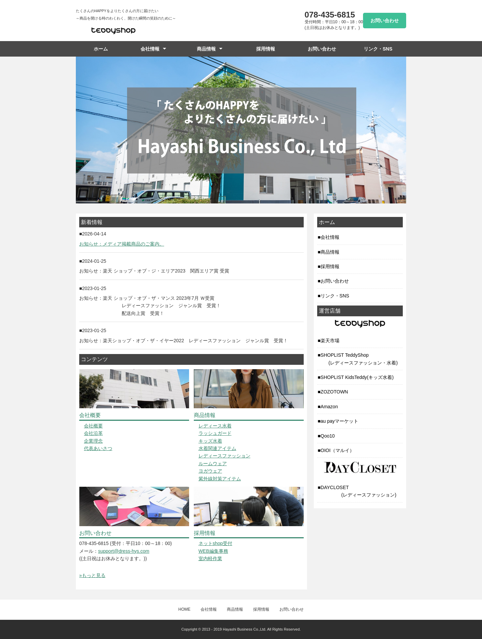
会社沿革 (93, 433)
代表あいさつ (98, 448)
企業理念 (93, 441)
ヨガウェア (210, 471)
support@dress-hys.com (123, 551)
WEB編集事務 (213, 551)
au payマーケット (339, 421)
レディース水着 (215, 425)
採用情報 (265, 49)
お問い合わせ (384, 20)
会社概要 (93, 425)
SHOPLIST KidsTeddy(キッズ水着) (357, 377)
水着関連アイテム (217, 448)
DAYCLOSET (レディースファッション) (357, 491)
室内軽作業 (210, 558)
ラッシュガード (215, 433)
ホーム (101, 49)
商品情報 (206, 49)
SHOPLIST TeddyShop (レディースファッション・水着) (358, 358)
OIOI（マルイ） (337, 450)
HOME (184, 609)
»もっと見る (92, 575)
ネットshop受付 (215, 543)
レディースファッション (224, 455)
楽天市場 (330, 340)
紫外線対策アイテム (220, 478)
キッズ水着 (210, 441)
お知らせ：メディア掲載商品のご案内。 (121, 244)
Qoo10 (328, 436)
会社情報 (150, 49)
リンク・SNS (378, 49)
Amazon (329, 406)
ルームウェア (213, 463)
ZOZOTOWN (334, 391)
